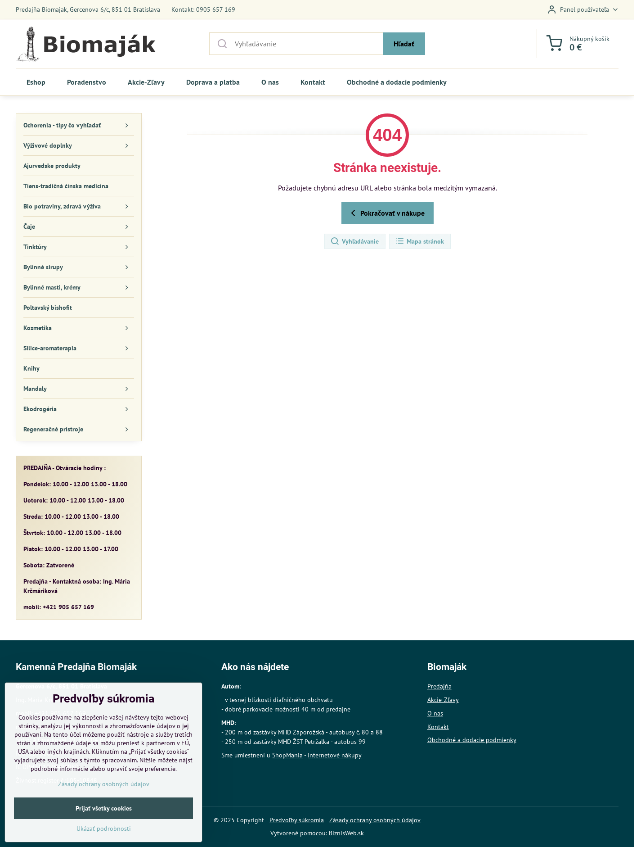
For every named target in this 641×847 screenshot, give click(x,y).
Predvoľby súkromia (296, 820)
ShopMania (287, 755)
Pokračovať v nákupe (386, 213)
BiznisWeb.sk (346, 833)
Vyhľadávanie (354, 241)
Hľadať (404, 43)
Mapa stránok (419, 241)
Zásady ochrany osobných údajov (375, 820)
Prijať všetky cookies (104, 827)
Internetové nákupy (335, 755)
